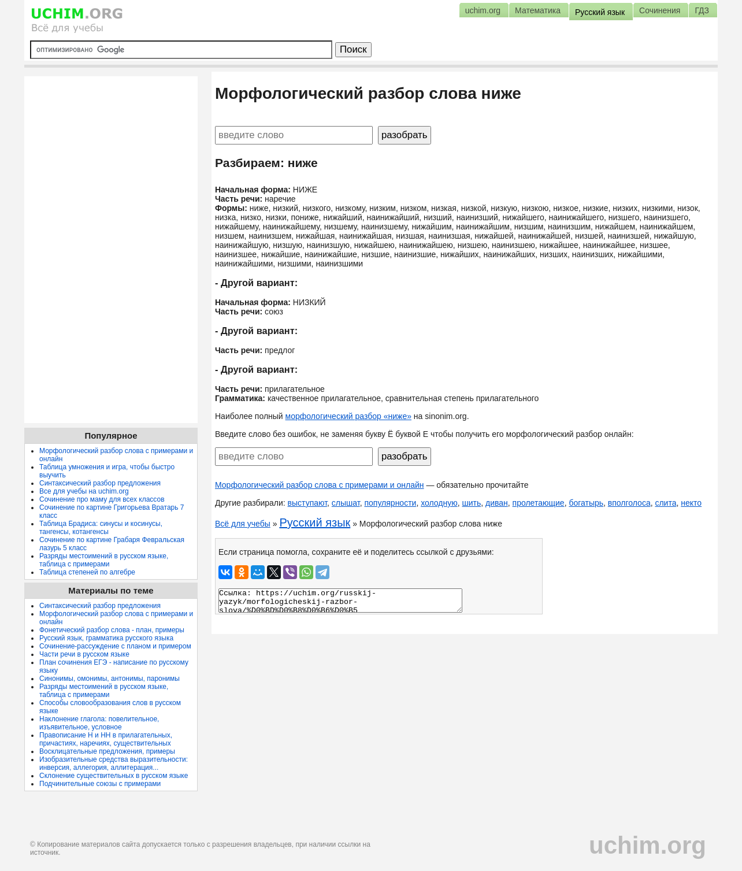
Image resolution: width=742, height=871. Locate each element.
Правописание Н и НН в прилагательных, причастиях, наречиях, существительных (105, 739)
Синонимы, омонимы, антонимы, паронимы (109, 678)
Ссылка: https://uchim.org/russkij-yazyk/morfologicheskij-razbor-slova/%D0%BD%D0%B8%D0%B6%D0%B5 (340, 600)
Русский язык (314, 522)
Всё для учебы (242, 523)
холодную (439, 502)
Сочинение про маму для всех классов (102, 499)
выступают (308, 502)
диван (496, 502)
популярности (390, 502)
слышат (346, 502)
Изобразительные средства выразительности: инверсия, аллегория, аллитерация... (113, 763)
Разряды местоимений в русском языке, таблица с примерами (103, 560)
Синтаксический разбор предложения (100, 483)
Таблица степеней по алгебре (87, 572)
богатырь (586, 502)
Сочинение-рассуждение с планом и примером (115, 646)
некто (691, 502)
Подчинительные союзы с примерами (100, 784)
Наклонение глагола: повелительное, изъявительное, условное (99, 723)
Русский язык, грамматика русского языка (106, 638)
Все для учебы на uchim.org (84, 491)
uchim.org (647, 845)
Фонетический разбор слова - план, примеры (111, 630)
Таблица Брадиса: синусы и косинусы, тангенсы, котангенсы (100, 528)
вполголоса (629, 502)
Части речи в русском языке (84, 654)
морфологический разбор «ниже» (348, 416)
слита (665, 502)
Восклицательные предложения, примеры (107, 751)
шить (471, 502)
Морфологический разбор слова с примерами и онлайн (319, 485)
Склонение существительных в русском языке (113, 776)
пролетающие (539, 502)
